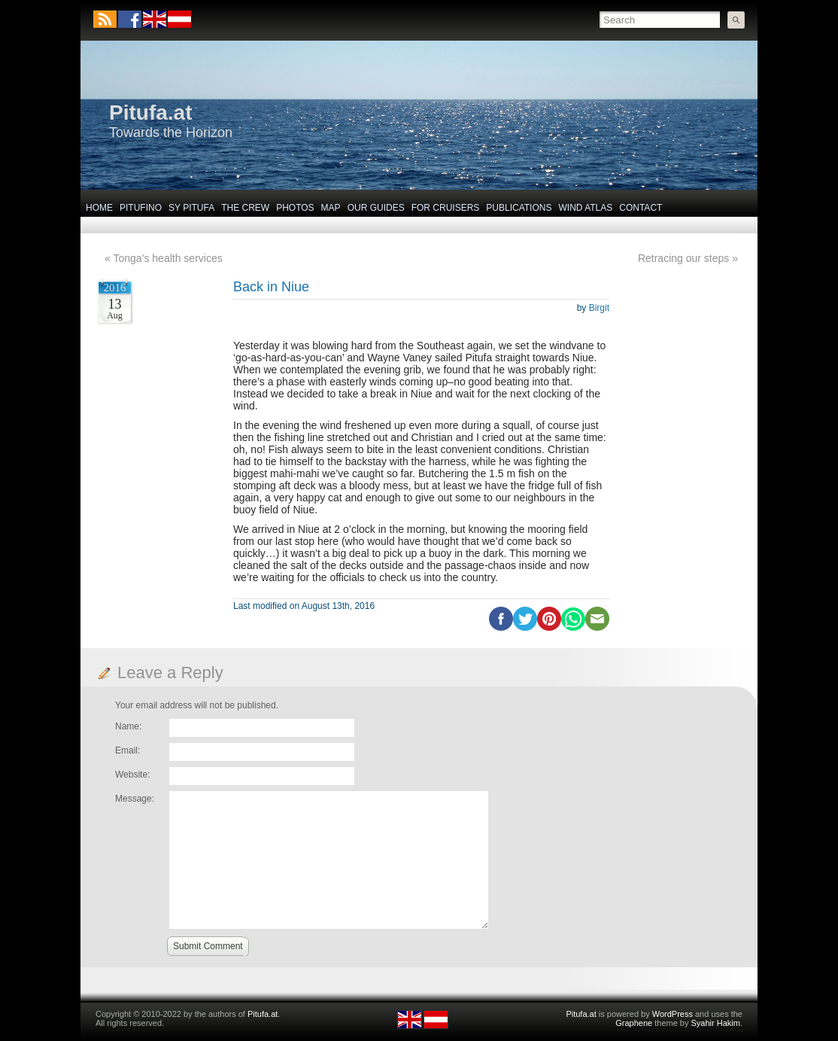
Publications (518, 207)
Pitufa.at (150, 112)
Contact (640, 207)
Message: (134, 798)
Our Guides (376, 207)
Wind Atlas (585, 207)
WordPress (672, 1013)
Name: (128, 726)
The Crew (245, 207)
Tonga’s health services (167, 258)
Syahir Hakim (715, 1022)
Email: (127, 750)
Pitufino (141, 207)
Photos (295, 207)
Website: (132, 774)
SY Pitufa (191, 207)
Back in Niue (271, 286)
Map (331, 207)
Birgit (599, 308)
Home (99, 207)
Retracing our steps (683, 258)
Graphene (633, 1022)
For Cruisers (445, 207)
